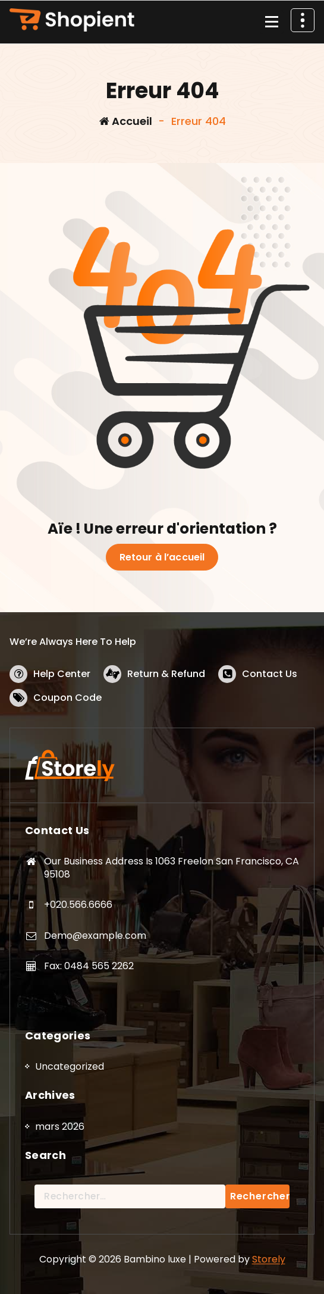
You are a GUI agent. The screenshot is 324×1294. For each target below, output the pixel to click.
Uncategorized (69, 1066)
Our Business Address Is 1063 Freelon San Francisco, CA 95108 (171, 867)
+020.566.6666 (78, 904)
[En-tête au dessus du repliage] (302, 20)
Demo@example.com (95, 935)
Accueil (125, 121)
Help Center (61, 674)
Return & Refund (166, 674)
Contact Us (269, 674)
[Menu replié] (272, 22)
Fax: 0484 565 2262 (89, 966)
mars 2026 (59, 1126)
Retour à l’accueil (162, 557)
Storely (268, 1259)
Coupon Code (67, 697)
